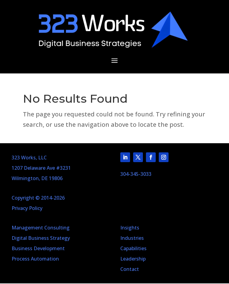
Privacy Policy (27, 208)
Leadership (133, 258)
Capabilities (133, 248)
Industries (132, 238)
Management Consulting (41, 227)
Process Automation (35, 258)
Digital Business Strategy (41, 238)
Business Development (38, 248)
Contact (129, 269)
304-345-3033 (135, 174)
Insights (129, 227)
